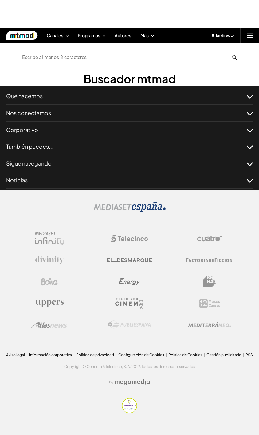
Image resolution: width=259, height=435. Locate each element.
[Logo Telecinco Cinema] (129, 303)
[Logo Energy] (129, 281)
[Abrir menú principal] (250, 35)
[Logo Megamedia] (132, 382)
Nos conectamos (129, 113)
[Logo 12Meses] (209, 303)
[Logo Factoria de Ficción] (209, 260)
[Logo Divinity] (49, 260)
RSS (249, 354)
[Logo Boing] (49, 281)
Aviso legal (15, 354)
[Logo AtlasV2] (49, 325)
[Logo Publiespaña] (129, 324)
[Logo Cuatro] (209, 238)
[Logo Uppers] (49, 303)
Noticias (129, 180)
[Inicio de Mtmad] (22, 35)
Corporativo (129, 130)
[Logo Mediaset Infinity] (49, 238)
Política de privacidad (95, 354)
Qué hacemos (129, 96)
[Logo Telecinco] (129, 238)
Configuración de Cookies (141, 354)
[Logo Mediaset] (130, 211)
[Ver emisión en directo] (223, 35)
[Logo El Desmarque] (129, 260)
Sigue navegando (129, 163)
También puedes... (129, 146)
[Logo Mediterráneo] (209, 324)
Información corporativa (50, 354)
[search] (127, 57)
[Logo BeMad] (209, 281)
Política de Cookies (185, 354)
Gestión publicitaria (223, 354)
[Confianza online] (129, 411)
